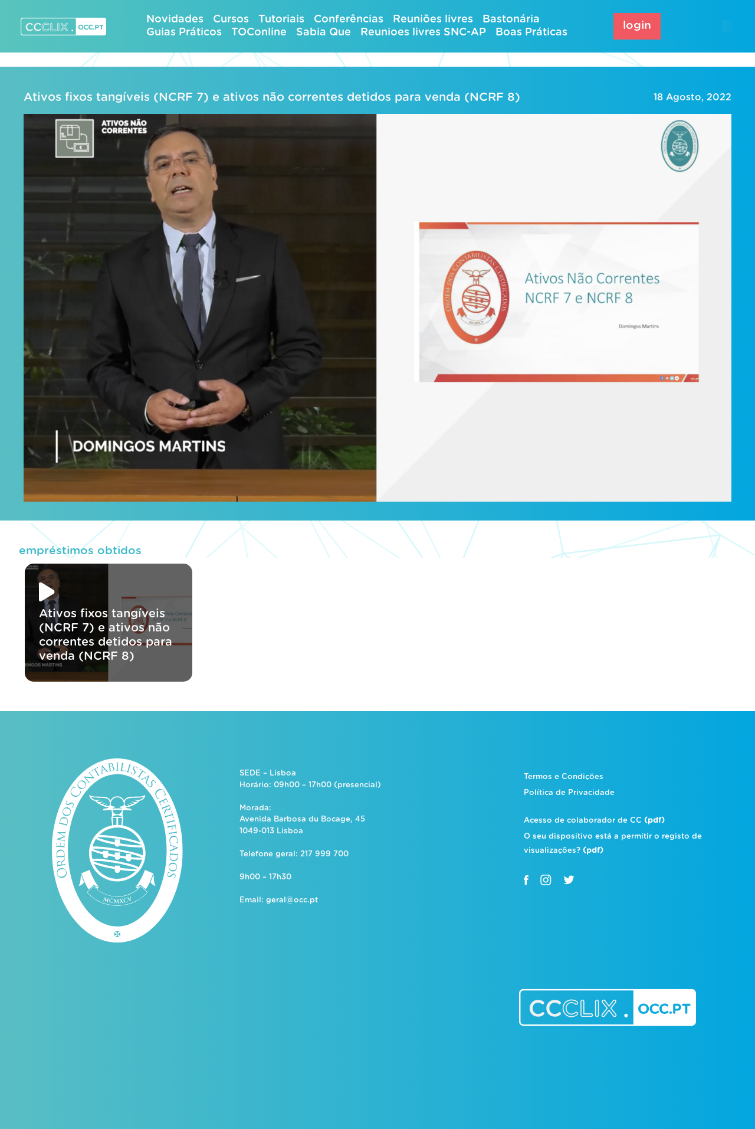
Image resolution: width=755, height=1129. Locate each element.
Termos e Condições (563, 777)
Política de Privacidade (569, 793)
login (637, 25)
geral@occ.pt (292, 900)
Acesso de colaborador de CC (594, 820)
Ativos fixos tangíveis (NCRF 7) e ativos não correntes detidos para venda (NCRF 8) (272, 97)
